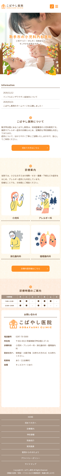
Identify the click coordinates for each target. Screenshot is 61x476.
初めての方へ (30, 422)
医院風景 (30, 446)
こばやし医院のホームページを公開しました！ (23, 105)
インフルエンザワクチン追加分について (20, 96)
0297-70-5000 (22, 336)
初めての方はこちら (30, 147)
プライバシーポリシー (30, 458)
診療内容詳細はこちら (30, 268)
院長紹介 (30, 440)
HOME (30, 417)
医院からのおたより (30, 452)
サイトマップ (30, 464)
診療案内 (30, 428)
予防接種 (30, 434)
